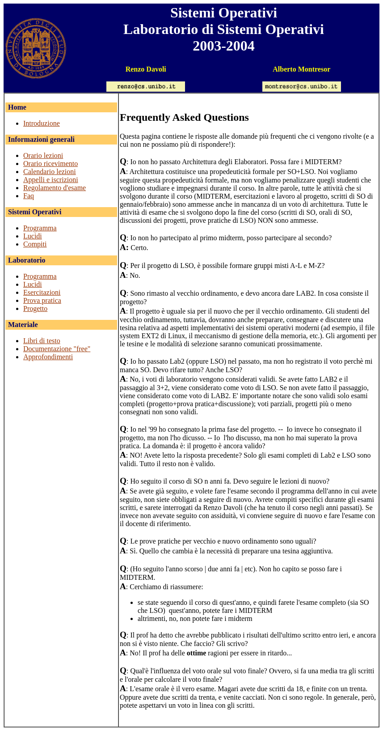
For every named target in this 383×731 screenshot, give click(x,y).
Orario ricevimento (50, 163)
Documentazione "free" (56, 349)
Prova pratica (42, 300)
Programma (40, 228)
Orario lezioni (43, 155)
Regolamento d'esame (54, 187)
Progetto (35, 308)
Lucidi (32, 236)
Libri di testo (41, 340)
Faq (28, 196)
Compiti (34, 244)
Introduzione (41, 123)
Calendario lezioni (49, 171)
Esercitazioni (42, 292)
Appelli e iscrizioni (50, 179)
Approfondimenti (48, 357)
